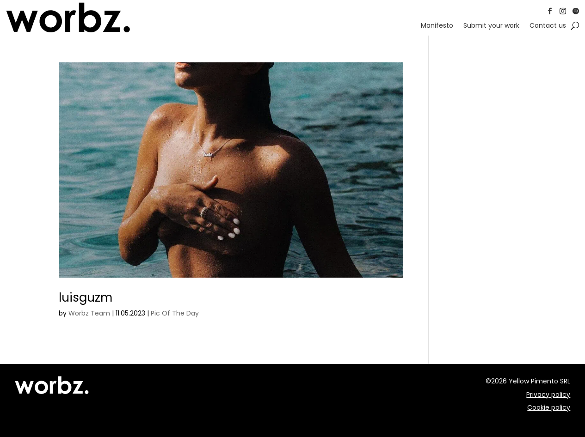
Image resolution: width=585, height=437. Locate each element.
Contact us (548, 26)
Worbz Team (89, 313)
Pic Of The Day (175, 313)
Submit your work (491, 26)
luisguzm (85, 297)
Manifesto (437, 26)
